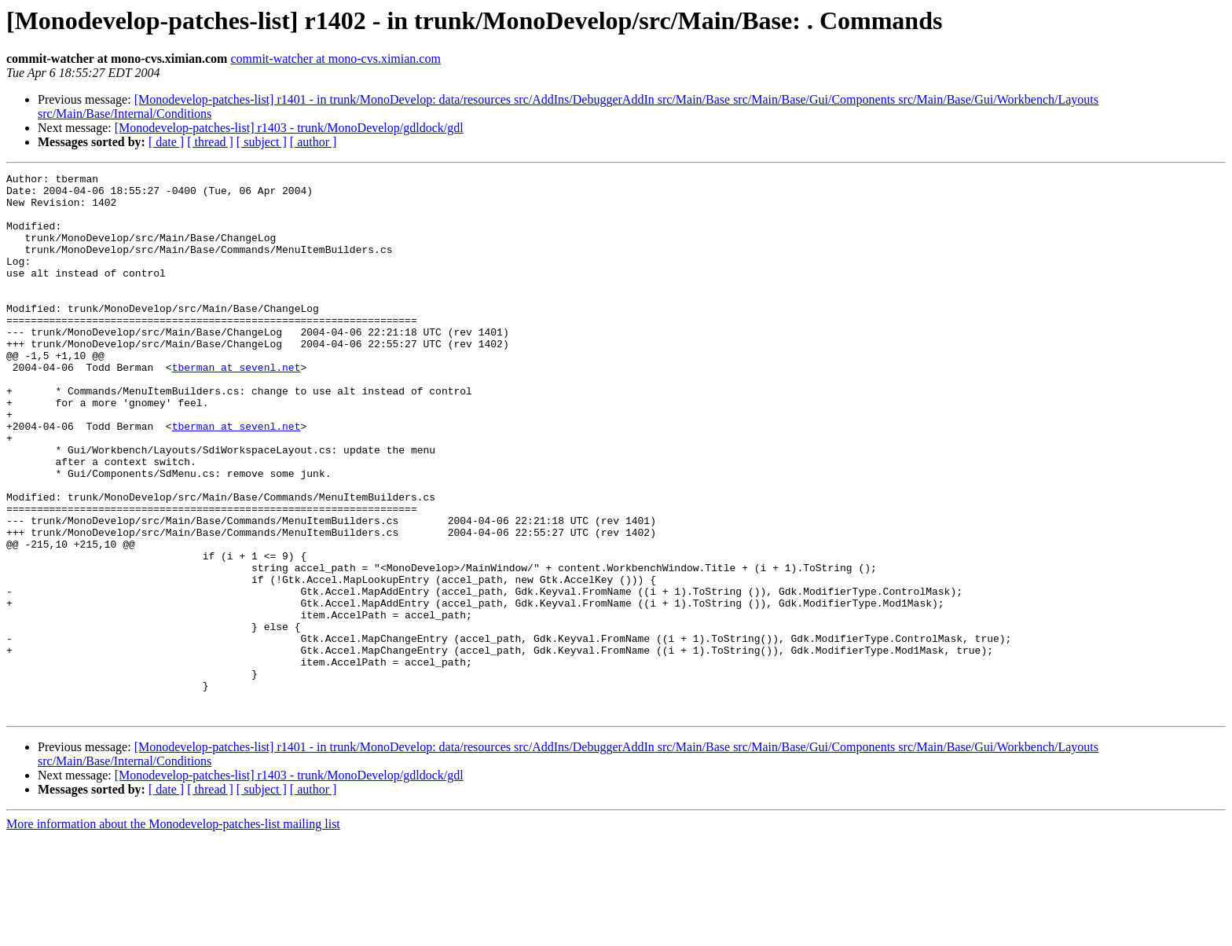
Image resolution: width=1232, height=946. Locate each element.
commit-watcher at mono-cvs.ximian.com (335, 58)
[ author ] (313, 141)
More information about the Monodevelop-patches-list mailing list (173, 932)
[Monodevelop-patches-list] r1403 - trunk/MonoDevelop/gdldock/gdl (289, 127)
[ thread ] (210, 141)
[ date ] (166, 141)
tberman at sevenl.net (236, 407)
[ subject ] (261, 141)
